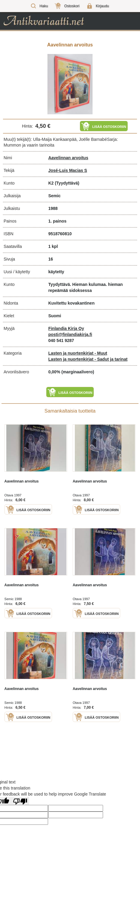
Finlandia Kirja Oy (66, 328)
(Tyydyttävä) (67, 183)
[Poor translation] (20, 801)
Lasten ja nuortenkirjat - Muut (77, 353)
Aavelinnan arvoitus (68, 157)
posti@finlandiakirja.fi (70, 334)
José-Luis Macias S (67, 170)
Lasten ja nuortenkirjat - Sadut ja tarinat (88, 359)
